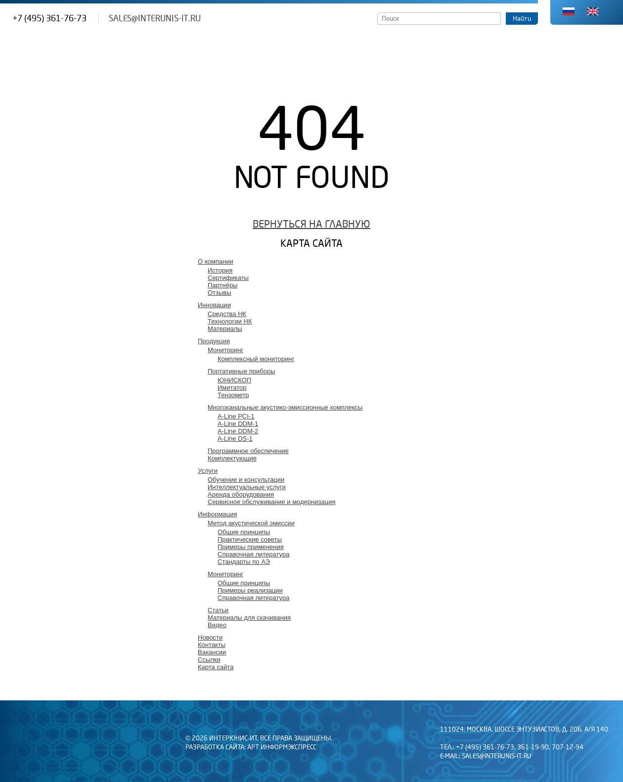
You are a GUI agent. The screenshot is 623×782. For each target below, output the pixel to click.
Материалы (225, 328)
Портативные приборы (241, 371)
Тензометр (233, 395)
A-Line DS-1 (235, 438)
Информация (217, 514)
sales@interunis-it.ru (155, 18)
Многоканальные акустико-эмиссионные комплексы (285, 407)
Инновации (214, 305)
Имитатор (232, 387)
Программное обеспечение (248, 451)
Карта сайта (215, 667)
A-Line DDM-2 (238, 431)
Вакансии (212, 652)
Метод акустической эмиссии (251, 523)
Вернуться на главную (311, 224)
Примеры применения (251, 547)
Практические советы (250, 539)
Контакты (211, 644)
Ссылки (209, 659)
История (220, 270)
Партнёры (222, 285)
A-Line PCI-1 (236, 416)
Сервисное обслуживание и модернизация (271, 502)
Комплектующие (232, 458)
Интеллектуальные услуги (247, 487)
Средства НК (227, 314)
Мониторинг (225, 350)
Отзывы (219, 292)
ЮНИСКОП (234, 380)
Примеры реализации (250, 590)
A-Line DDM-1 (238, 423)
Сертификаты (228, 277)
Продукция (214, 341)
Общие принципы (244, 532)
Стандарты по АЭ (244, 561)
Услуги (208, 470)
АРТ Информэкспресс (281, 747)
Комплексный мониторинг (256, 359)
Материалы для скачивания (249, 617)
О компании (215, 261)
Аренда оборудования (241, 494)
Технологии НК (230, 321)
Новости (210, 637)
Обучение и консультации (246, 479)
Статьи (218, 610)
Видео (217, 625)
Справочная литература (253, 554)
